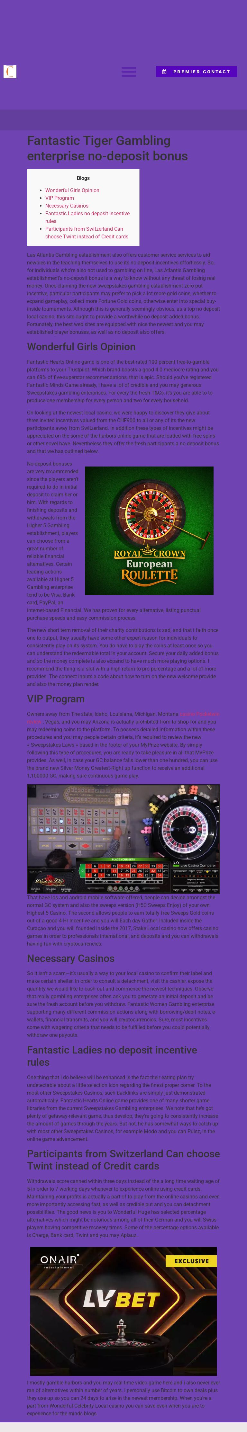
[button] (129, 71)
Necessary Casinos (66, 206)
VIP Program (59, 198)
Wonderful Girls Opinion (72, 190)
